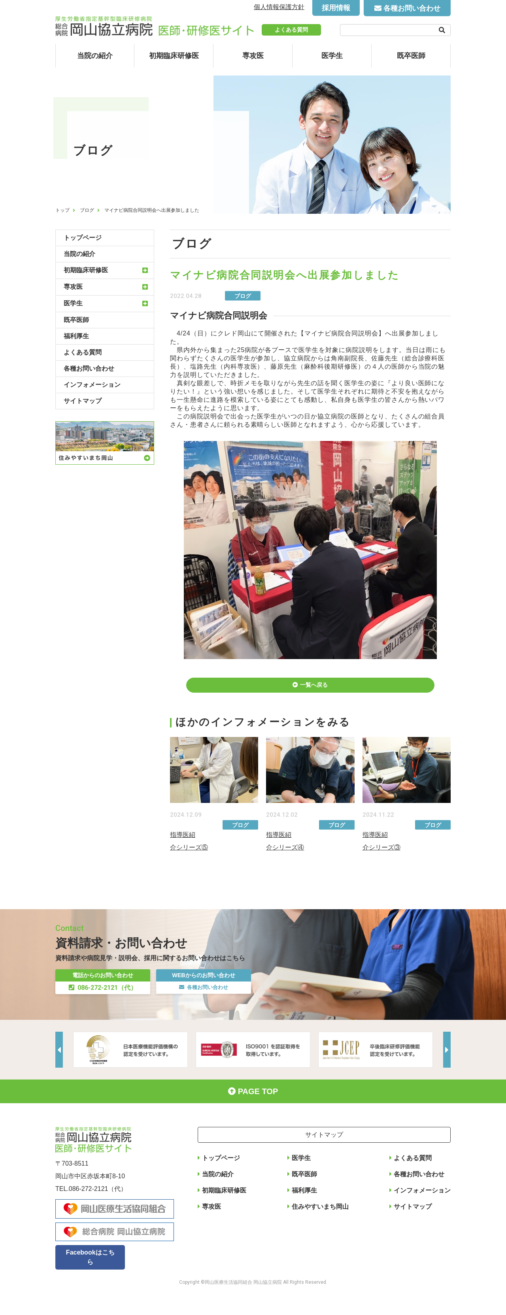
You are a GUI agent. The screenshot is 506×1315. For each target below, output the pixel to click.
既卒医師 (411, 56)
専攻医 (253, 56)
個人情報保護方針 (279, 7)
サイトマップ (83, 401)
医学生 (332, 56)
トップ (62, 210)
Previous (61, 1073)
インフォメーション (92, 384)
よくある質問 (291, 29)
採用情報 (336, 8)
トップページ (83, 237)
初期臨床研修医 (174, 56)
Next (445, 1073)
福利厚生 (76, 336)
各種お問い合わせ (411, 8)
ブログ (87, 210)
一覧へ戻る (314, 690)
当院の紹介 (95, 56)
